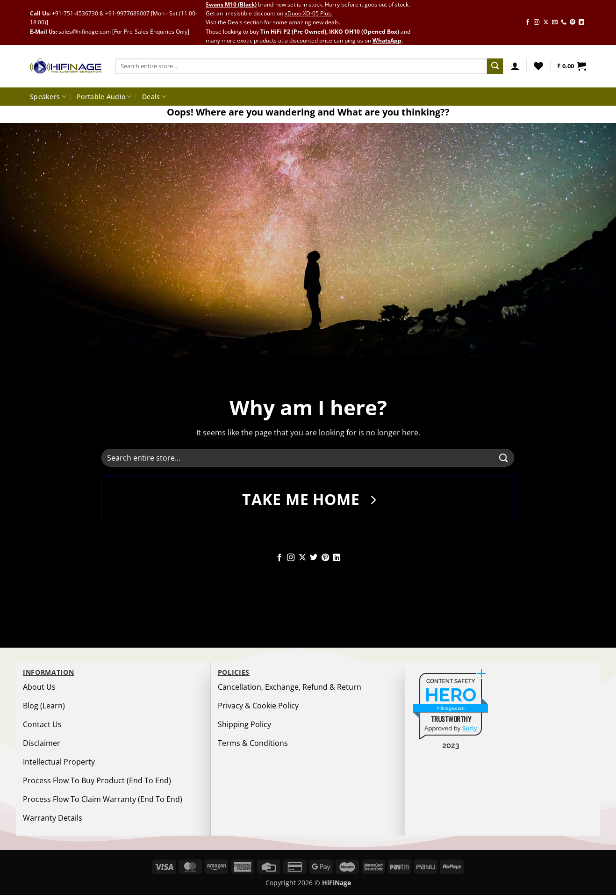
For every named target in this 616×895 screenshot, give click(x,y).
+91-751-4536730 (75, 13)
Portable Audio (104, 96)
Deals (235, 22)
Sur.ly (469, 728)
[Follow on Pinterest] (572, 22)
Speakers (48, 96)
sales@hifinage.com (84, 32)
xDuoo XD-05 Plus (308, 13)
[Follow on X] (546, 22)
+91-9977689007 (127, 13)
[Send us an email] (555, 22)
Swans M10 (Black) (231, 4)
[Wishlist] (538, 66)
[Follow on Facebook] (527, 22)
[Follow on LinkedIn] (581, 22)
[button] (515, 66)
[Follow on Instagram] (536, 22)
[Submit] (495, 66)
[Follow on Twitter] (313, 558)
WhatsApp (386, 40)
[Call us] (563, 22)
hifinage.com (451, 708)
